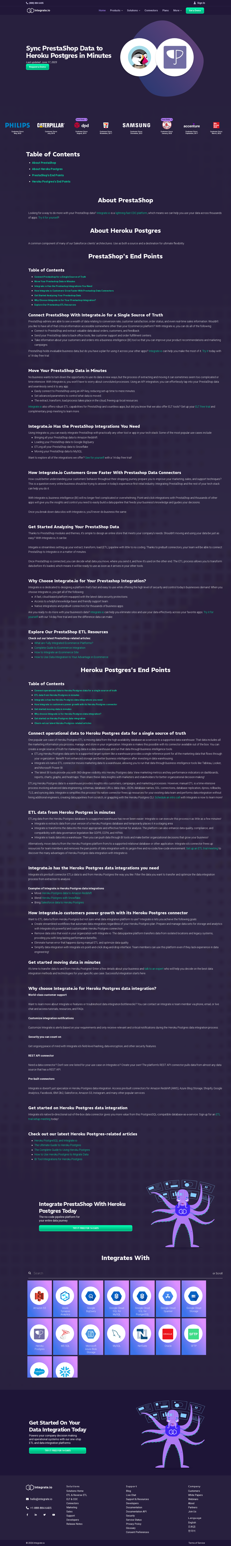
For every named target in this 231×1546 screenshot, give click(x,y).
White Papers (195, 1495)
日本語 (192, 1526)
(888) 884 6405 (35, 3)
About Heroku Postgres (47, 169)
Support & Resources (137, 1499)
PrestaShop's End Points (48, 175)
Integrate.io (103, 213)
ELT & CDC (72, 1499)
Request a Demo (37, 67)
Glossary (131, 1528)
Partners (192, 1507)
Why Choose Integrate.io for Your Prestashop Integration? (65, 300)
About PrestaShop (44, 162)
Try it (205, 351)
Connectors (151, 10)
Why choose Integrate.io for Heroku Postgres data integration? (67, 714)
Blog (128, 1490)
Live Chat (131, 1495)
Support (70, 1515)
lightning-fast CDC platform (131, 213)
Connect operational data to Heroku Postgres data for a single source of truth (75, 690)
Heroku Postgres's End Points (51, 181)
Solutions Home (75, 1490)
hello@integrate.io (39, 1499)
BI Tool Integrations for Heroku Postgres (58, 1159)
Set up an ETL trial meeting (202, 848)
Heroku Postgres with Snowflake (61, 897)
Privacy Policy (133, 1523)
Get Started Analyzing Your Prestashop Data (57, 295)
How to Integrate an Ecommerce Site (56, 652)
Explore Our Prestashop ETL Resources (55, 305)
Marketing (71, 1507)
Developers (72, 1519)
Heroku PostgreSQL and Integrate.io (55, 1140)
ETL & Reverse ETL (76, 1495)
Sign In (199, 3)
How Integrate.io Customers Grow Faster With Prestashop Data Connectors (74, 291)
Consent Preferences (137, 1532)
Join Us (192, 1511)
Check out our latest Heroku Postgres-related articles (62, 723)
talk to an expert (154, 968)
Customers (194, 1490)
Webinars (193, 1499)
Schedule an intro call (167, 797)
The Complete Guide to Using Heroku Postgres (62, 1149)
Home (101, 10)
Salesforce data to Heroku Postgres (62, 902)
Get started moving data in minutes (52, 709)
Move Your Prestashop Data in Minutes (54, 281)
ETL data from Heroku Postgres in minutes (56, 695)
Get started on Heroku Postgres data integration (60, 718)
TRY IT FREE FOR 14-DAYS (86, 1228)
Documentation (134, 1507)
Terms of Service (196, 1543)
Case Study (81, 118)
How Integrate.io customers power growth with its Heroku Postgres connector (75, 704)
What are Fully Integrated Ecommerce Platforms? (63, 643)
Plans (166, 10)
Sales (69, 1511)
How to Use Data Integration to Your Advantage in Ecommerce (71, 657)
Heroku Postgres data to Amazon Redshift (67, 893)
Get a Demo (196, 11)
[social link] (28, 1514)
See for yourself (94, 457)
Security (130, 1515)
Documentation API (136, 1511)
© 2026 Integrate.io (35, 1543)
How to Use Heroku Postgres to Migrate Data (61, 1154)
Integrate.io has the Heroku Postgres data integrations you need (68, 700)
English (192, 1522)
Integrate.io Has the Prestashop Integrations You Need (63, 286)
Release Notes (74, 1523)
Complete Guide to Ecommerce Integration (59, 647)
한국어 (192, 1530)
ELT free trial (202, 406)
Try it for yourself (48, 217)
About (191, 1503)
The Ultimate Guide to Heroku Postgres (57, 1145)
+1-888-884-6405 (38, 1508)
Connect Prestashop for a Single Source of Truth (60, 277)
